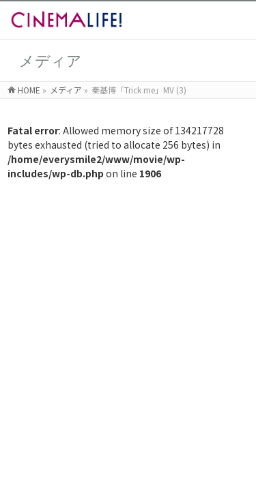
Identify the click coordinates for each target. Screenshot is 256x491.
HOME (29, 89)
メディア (66, 89)
